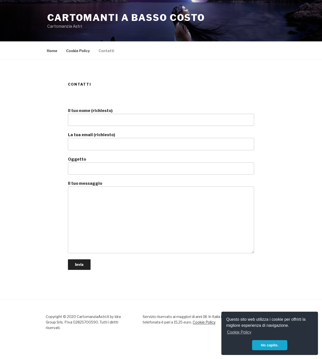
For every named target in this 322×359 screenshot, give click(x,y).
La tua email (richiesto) (161, 141)
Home (52, 51)
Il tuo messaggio (161, 217)
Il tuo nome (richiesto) (161, 117)
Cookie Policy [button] (239, 332)
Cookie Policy (78, 51)
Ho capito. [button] (269, 345)
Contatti (106, 51)
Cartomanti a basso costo (126, 17)
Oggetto (161, 165)
